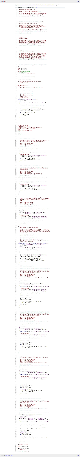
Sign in (78, 1)
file (36, 7)
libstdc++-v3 (45, 5)
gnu (16, 5)
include (50, 5)
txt (75, 455)
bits (53, 5)
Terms (12, 455)
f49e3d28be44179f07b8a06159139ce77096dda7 (30, 5)
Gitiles (6, 455)
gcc (18, 5)
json (78, 455)
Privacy (9, 455)
